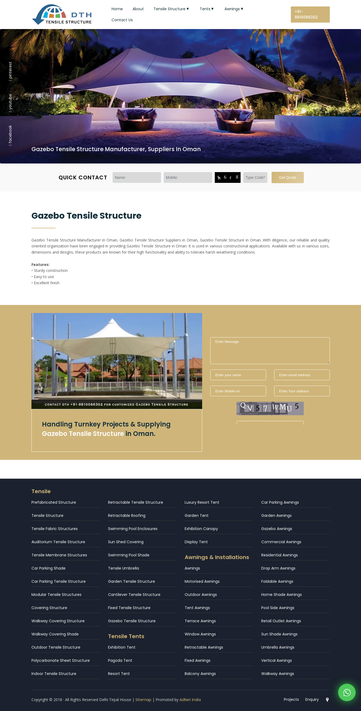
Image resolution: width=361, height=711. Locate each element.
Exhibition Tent (121, 647)
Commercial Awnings (281, 542)
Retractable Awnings (204, 647)
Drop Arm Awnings (278, 568)
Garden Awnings (276, 515)
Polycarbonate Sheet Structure (60, 660)
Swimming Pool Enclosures (133, 528)
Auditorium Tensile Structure (58, 542)
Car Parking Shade (48, 568)
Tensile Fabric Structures (54, 528)
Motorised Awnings (202, 581)
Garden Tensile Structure (131, 581)
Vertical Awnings (276, 660)
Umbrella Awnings (277, 647)
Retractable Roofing (126, 515)
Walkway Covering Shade (55, 634)
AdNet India (190, 699)
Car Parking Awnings (280, 502)
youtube (10, 103)
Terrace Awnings (200, 621)
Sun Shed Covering (126, 542)
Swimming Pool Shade (128, 555)
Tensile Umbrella (123, 568)
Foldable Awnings (277, 581)
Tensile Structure (171, 9)
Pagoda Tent (120, 660)
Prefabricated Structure (53, 502)
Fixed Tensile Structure (129, 607)
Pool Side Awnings (277, 607)
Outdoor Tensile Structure (55, 647)
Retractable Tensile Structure (135, 502)
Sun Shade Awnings (279, 634)
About (138, 9)
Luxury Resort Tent (202, 502)
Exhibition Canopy (201, 528)
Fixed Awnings (197, 660)
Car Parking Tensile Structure (58, 581)
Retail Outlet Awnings (281, 621)
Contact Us (122, 20)
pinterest (10, 71)
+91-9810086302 (306, 14)
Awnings (234, 9)
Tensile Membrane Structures (59, 555)
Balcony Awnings (200, 673)
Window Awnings (200, 634)
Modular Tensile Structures (56, 594)
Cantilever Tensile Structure (134, 594)
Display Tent (196, 542)
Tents (207, 9)
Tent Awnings (197, 607)
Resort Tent (119, 673)
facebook (10, 135)
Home (117, 9)
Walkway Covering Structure (58, 621)
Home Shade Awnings (281, 594)
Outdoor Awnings (201, 594)
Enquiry (312, 699)
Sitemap (143, 699)
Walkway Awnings (277, 673)
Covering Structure (49, 607)
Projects (291, 699)
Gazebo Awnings (276, 528)
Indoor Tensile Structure (53, 673)
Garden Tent (197, 515)
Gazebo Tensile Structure (132, 621)
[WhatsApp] (347, 692)
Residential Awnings (279, 555)
